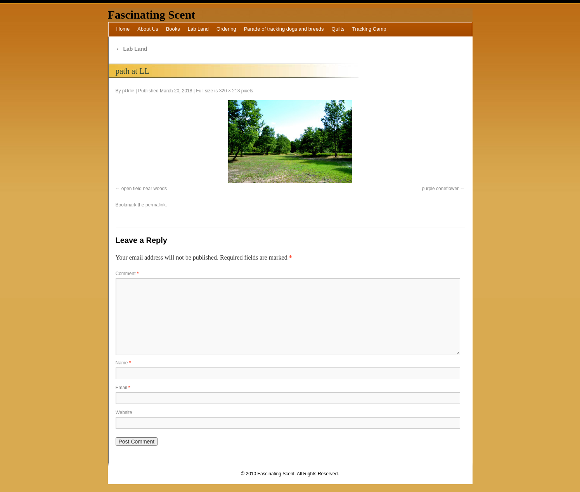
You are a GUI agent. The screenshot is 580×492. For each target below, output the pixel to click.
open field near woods (144, 188)
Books (173, 29)
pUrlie (128, 91)
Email (123, 387)
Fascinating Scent (152, 14)
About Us (147, 29)
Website (124, 412)
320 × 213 (229, 91)
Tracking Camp (369, 29)
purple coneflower (440, 188)
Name (123, 363)
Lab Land (198, 29)
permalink (155, 205)
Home (123, 29)
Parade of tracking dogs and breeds (284, 29)
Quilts (338, 29)
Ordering (226, 29)
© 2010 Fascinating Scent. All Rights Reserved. (290, 473)
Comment (127, 273)
